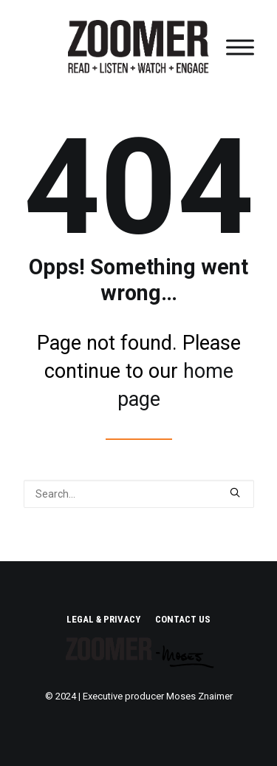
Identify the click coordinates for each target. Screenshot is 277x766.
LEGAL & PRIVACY (103, 619)
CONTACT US (183, 619)
